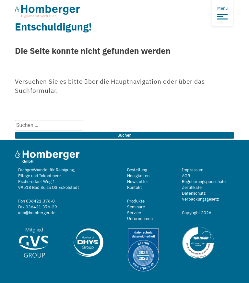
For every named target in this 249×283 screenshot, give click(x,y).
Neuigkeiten (138, 175)
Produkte (136, 201)
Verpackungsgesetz (200, 199)
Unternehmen (140, 218)
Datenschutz (194, 193)
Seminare (136, 207)
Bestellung (137, 170)
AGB (186, 175)
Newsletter (137, 181)
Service (134, 212)
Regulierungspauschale (204, 181)
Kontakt (134, 187)
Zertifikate (192, 187)
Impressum (192, 170)
